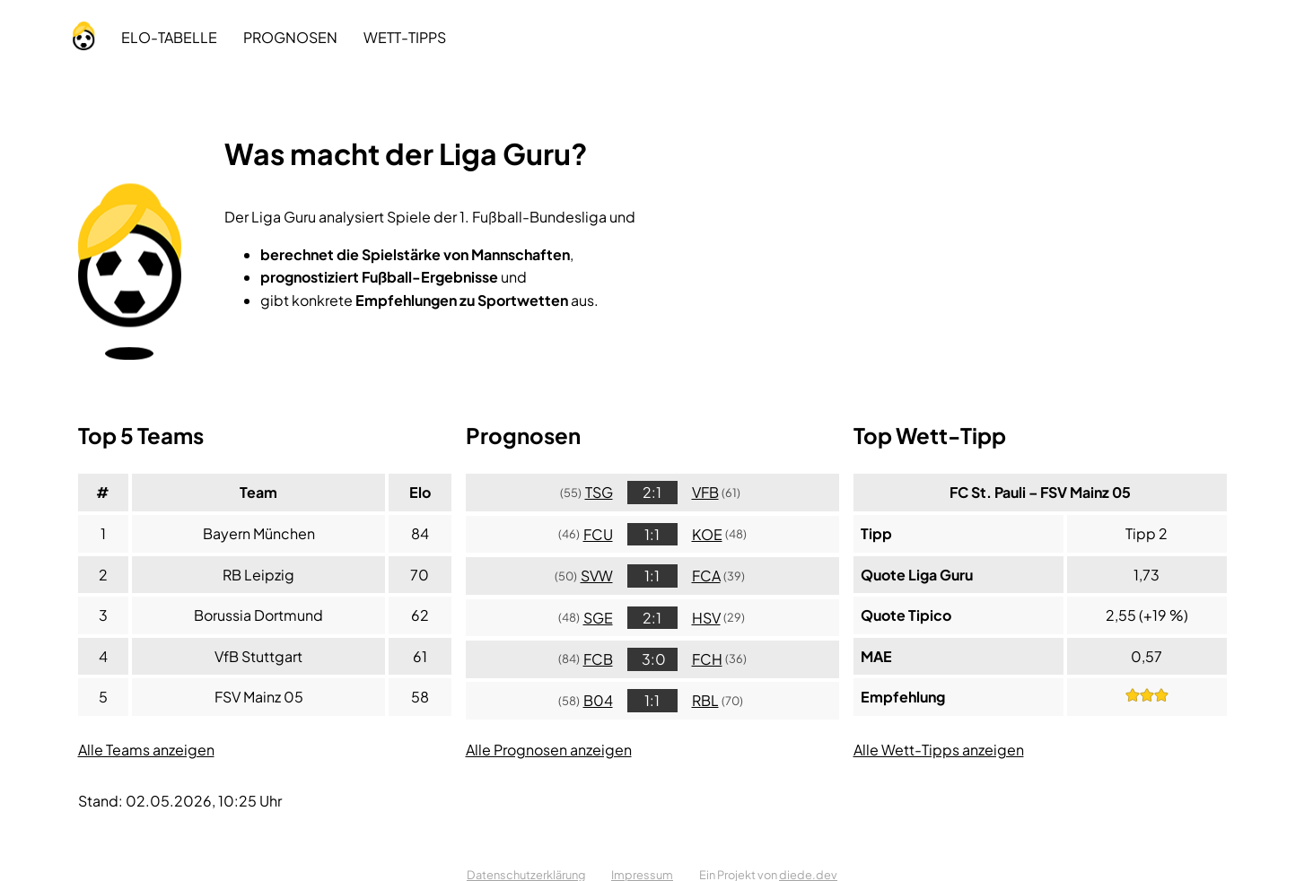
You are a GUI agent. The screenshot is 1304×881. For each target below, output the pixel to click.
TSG (599, 492)
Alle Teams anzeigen (146, 749)
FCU (598, 534)
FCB (598, 659)
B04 (598, 700)
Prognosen (290, 37)
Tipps (404, 37)
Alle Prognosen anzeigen (549, 749)
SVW (597, 575)
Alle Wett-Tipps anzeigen (938, 749)
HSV (706, 617)
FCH (707, 659)
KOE (707, 534)
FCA (706, 575)
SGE (598, 617)
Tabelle (169, 37)
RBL (705, 700)
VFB (705, 492)
